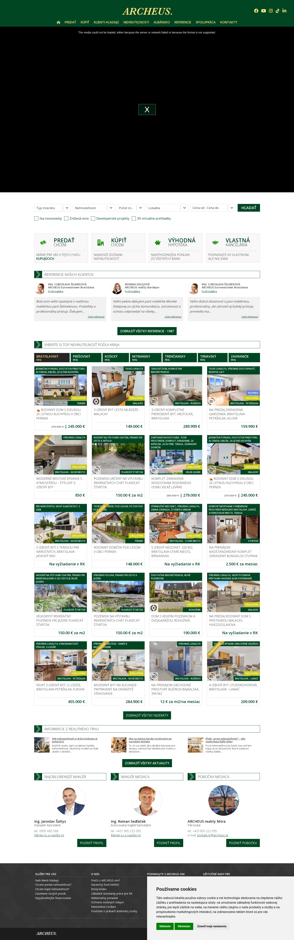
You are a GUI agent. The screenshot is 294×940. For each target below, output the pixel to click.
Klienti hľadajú (106, 22)
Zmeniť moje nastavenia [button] (211, 926)
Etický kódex (99, 889)
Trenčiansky (180, 357)
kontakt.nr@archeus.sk (212, 835)
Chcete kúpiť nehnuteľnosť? (52, 889)
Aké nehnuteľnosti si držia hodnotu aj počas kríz (74, 740)
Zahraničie (244, 357)
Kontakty (228, 22)
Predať (70, 22)
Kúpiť (85, 22)
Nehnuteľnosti (136, 22)
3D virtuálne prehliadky (151, 218)
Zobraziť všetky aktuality (147, 763)
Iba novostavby (48, 218)
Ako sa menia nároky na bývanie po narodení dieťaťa (150, 740)
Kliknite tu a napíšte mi (49, 835)
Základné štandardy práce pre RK (111, 893)
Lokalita (154, 208)
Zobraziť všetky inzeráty (147, 715)
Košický (116, 357)
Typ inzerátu (45, 208)
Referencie (183, 22)
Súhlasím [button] (165, 926)
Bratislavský (51, 357)
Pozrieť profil (92, 843)
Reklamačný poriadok (104, 898)
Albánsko (162, 22)
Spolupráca (206, 22)
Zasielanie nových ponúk (50, 893)
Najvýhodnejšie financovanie (53, 898)
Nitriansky (145, 357)
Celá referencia (96, 316)
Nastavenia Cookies (103, 906)
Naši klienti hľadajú (47, 880)
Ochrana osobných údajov (107, 902)
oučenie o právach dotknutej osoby (115, 911)
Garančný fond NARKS (105, 884)
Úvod (58, 22)
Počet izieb (127, 208)
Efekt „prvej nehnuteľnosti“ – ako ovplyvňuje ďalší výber (225, 740)
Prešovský (86, 357)
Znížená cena (76, 218)
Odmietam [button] (184, 926)
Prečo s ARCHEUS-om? (105, 880)
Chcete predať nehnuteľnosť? (53, 884)
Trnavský (212, 357)
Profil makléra (55, 291)
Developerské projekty (112, 218)
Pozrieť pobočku (243, 843)
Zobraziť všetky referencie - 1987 (147, 331)
